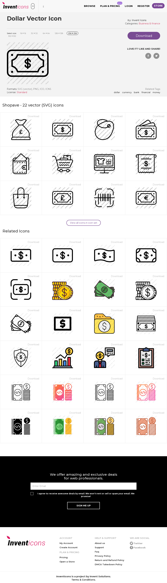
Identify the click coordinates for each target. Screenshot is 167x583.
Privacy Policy (103, 556)
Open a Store (67, 561)
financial (146, 92)
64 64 (46, 33)
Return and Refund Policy (109, 560)
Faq (97, 551)
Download (33, 116)
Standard (22, 92)
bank (136, 92)
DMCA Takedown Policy (108, 564)
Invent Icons (139, 20)
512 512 (12, 36)
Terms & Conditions (83, 579)
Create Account (68, 547)
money (156, 92)
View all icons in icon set (83, 222)
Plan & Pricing (111, 5)
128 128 (59, 33)
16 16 (23, 33)
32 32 (34, 33)
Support (99, 547)
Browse (89, 6)
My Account (66, 543)
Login (129, 6)
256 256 (72, 33)
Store (158, 5)
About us (100, 543)
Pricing (64, 557)
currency (127, 92)
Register (143, 6)
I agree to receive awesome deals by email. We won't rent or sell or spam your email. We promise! (86, 495)
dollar (117, 92)
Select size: (12, 33)
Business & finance (149, 23)
